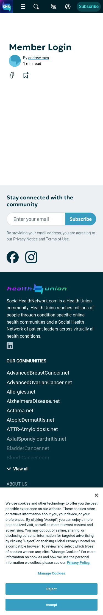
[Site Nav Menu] (23, 6)
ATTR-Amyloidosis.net (32, 429)
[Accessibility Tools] (53, 6)
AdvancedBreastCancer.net (38, 373)
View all (18, 469)
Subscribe (89, 6)
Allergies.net (21, 392)
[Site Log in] (67, 6)
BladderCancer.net (28, 448)
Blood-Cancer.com (28, 457)
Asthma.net (20, 410)
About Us (17, 484)
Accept (51, 605)
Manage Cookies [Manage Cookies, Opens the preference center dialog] (51, 573)
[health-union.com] (37, 288)
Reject (51, 589)
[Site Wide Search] (36, 6)
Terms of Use (57, 239)
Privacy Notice (25, 239)
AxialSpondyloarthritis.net (36, 439)
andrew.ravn (38, 58)
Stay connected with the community (40, 201)
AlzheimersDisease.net (33, 401)
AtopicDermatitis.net (30, 420)
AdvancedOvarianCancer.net (39, 382)
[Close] (96, 495)
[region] (51, 551)
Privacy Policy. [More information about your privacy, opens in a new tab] (78, 562)
